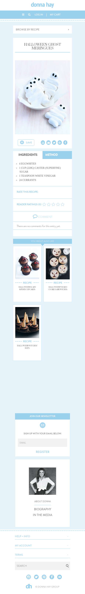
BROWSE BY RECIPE (27, 29)
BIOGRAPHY (42, 509)
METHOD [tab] (51, 155)
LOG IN (39, 14)
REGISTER (42, 452)
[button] (42, 536)
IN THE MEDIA (42, 515)
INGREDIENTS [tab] (27, 155)
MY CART (55, 14)
